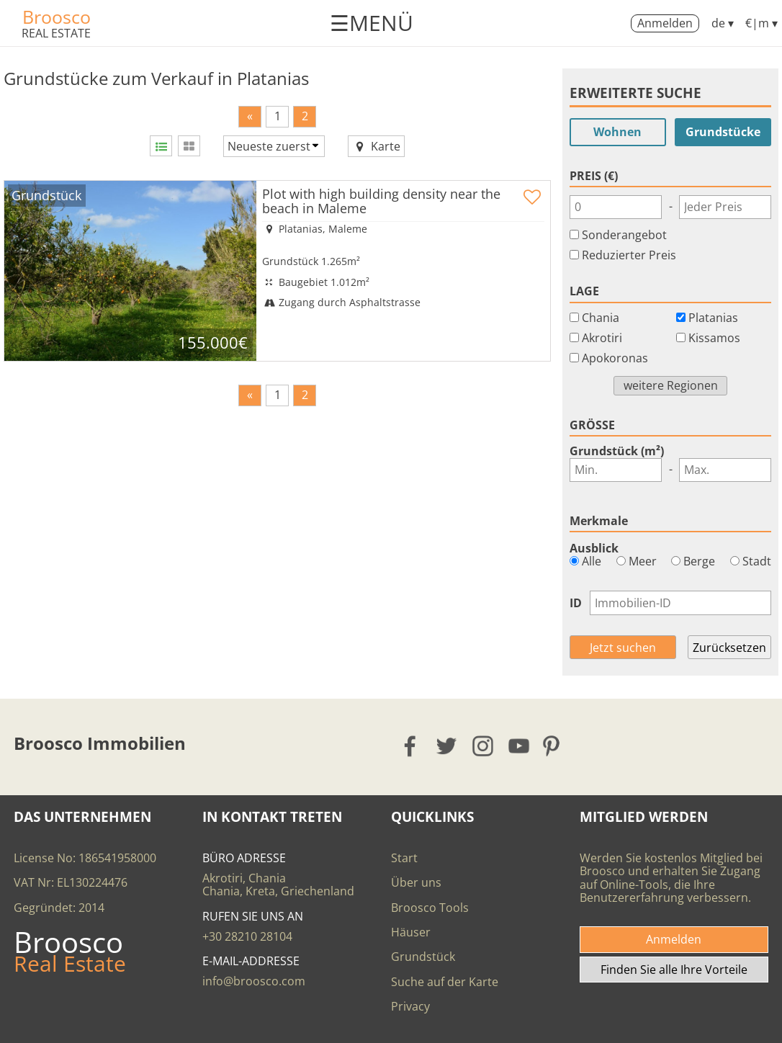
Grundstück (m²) (617, 450)
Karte (376, 146)
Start (404, 858)
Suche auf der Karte (444, 982)
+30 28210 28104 (247, 936)
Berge (693, 561)
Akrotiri (602, 338)
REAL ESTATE (56, 33)
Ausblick (594, 548)
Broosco (56, 16)
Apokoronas (615, 358)
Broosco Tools (430, 908)
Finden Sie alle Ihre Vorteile (674, 969)
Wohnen (617, 132)
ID (576, 603)
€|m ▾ (761, 23)
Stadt (750, 561)
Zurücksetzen (729, 647)
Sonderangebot (624, 235)
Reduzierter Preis (629, 255)
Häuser (411, 932)
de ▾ (722, 23)
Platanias (713, 318)
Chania (600, 318)
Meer (636, 561)
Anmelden (665, 23)
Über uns (416, 882)
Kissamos (714, 338)
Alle (585, 561)
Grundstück (423, 956)
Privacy (410, 1006)
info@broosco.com (253, 981)
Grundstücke (723, 132)
